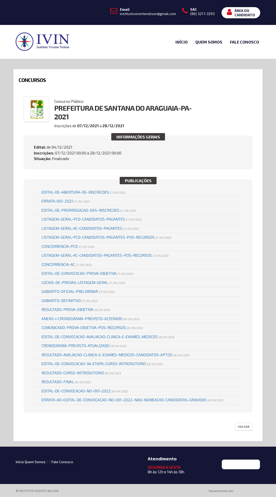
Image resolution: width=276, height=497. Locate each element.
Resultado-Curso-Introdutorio (81, 373)
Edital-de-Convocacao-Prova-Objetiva (87, 273)
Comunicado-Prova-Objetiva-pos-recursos (92, 327)
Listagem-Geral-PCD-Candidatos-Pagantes (92, 219)
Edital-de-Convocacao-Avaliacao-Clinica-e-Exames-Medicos (108, 336)
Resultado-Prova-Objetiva (76, 309)
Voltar (244, 426)
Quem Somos (208, 41)
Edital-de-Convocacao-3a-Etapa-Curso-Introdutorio (102, 363)
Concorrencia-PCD (68, 246)
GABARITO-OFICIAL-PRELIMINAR (78, 291)
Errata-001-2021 (66, 201)
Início (181, 41)
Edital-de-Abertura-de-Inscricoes (84, 192)
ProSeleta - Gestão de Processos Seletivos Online (248, 491)
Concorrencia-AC (67, 264)
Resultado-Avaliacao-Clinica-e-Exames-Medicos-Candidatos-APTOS (115, 354)
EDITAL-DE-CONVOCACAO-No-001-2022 (85, 391)
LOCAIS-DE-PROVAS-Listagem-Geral (83, 282)
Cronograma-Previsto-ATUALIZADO (84, 345)
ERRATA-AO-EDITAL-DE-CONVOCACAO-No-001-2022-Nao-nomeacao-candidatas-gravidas (133, 399)
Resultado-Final (66, 381)
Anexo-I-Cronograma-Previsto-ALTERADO (91, 318)
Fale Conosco (244, 41)
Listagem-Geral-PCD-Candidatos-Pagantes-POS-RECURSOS (106, 237)
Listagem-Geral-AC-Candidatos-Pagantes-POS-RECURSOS (105, 255)
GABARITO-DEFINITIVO (70, 300)
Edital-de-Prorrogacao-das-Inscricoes (89, 210)
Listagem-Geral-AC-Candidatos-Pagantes (90, 228)
